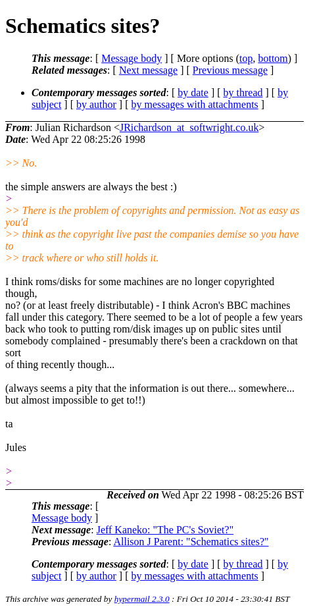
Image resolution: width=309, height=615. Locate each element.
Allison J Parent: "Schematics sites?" (190, 541)
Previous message (230, 70)
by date (193, 92)
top (245, 58)
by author (96, 104)
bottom (272, 58)
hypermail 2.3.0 (142, 599)
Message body (131, 58)
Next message (148, 70)
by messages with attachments (194, 104)
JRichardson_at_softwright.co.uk (189, 127)
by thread (243, 92)
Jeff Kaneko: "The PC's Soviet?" (165, 529)
